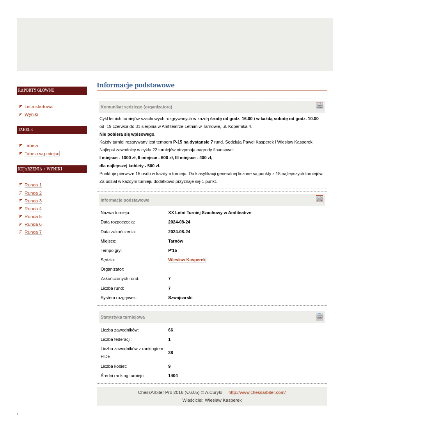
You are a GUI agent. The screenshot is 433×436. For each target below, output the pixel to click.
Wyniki (31, 114)
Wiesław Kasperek (187, 259)
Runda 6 (33, 224)
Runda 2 (33, 192)
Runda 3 (33, 200)
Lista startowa (39, 106)
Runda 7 (33, 231)
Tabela (31, 145)
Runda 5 (33, 216)
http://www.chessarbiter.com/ (257, 392)
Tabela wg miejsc (42, 153)
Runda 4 (33, 208)
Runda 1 (33, 184)
